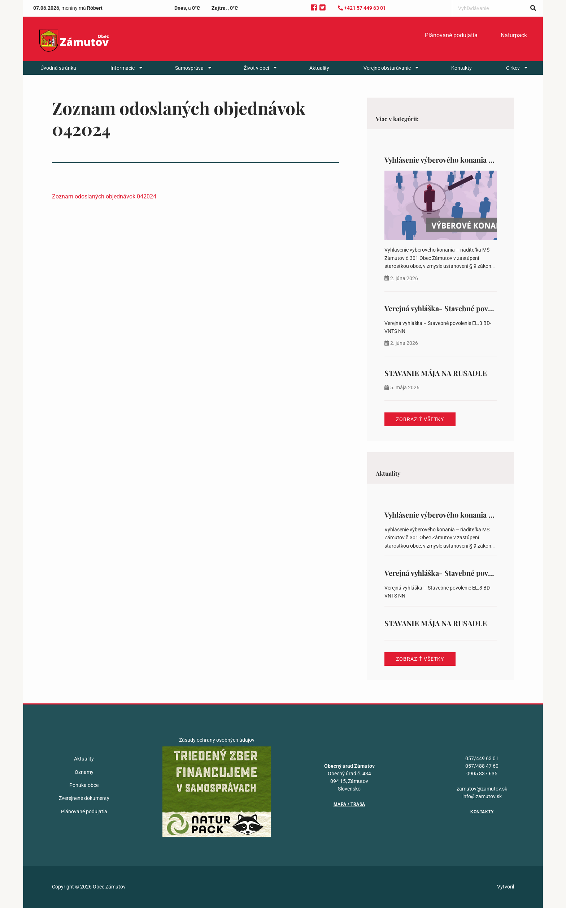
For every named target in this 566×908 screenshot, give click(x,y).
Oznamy (84, 772)
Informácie (122, 68)
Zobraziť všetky (420, 419)
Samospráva (189, 68)
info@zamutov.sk (482, 796)
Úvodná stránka (58, 68)
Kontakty (461, 68)
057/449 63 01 (481, 758)
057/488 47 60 (481, 766)
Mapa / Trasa (349, 804)
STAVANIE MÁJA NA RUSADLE (435, 373)
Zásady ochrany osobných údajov (216, 740)
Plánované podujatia (451, 35)
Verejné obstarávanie (387, 68)
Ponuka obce (84, 785)
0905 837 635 (481, 773)
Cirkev (513, 68)
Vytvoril (505, 887)
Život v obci (256, 68)
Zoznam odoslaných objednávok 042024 (104, 196)
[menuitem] (451, 35)
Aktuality (319, 68)
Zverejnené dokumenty (84, 798)
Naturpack (514, 35)
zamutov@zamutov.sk (482, 789)
